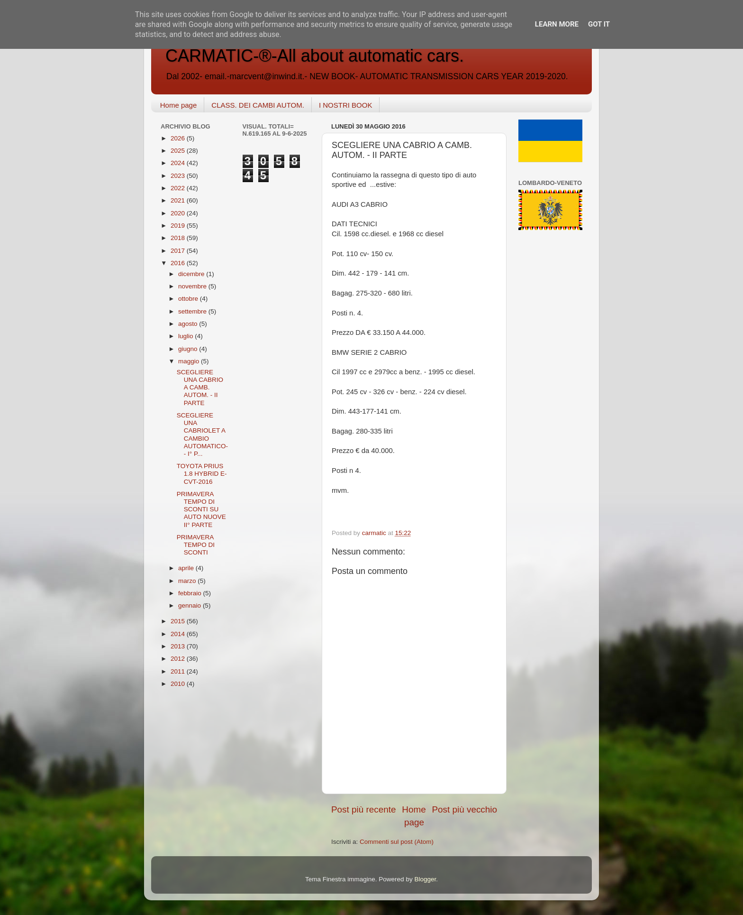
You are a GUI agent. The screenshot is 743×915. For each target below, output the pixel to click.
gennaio (190, 605)
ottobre (189, 298)
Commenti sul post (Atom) (397, 841)
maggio (189, 361)
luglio (186, 336)
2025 (179, 150)
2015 (179, 621)
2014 (179, 634)
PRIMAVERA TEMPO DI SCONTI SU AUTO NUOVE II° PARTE (201, 509)
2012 (179, 658)
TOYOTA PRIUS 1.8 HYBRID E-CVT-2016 (202, 473)
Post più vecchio (464, 809)
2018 (179, 237)
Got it (599, 24)
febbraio (190, 593)
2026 (179, 138)
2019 (179, 225)
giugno (188, 348)
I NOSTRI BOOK (345, 105)
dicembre (192, 273)
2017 (179, 250)
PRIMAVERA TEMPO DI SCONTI (196, 545)
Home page (178, 105)
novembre (193, 286)
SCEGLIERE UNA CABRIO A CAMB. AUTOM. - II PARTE (200, 388)
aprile (187, 568)
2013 (179, 646)
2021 (179, 200)
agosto (188, 323)
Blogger (425, 879)
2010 (179, 683)
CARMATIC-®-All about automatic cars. (314, 55)
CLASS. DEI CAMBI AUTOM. (257, 105)
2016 (179, 263)
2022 (179, 188)
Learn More (557, 24)
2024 (179, 162)
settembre (193, 311)
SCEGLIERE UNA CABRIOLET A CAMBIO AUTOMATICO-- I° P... (202, 434)
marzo (188, 580)
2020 (179, 213)
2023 (179, 175)
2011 (179, 671)
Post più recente (363, 809)
